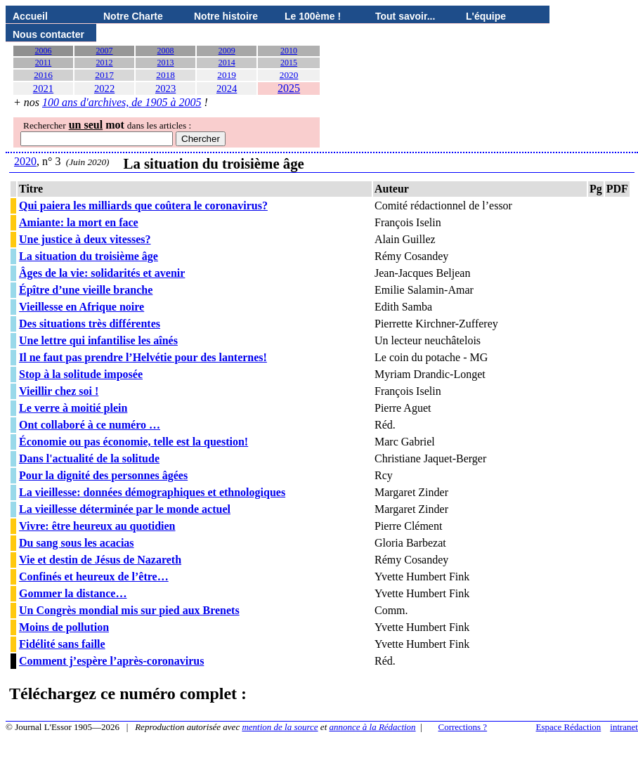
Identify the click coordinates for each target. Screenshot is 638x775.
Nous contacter (48, 34)
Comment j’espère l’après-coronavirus (111, 661)
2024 (226, 88)
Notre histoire (226, 16)
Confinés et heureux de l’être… (94, 576)
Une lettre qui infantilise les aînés (98, 340)
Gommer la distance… (72, 593)
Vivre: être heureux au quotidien (97, 526)
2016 (43, 75)
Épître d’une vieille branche (85, 290)
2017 (104, 75)
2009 (227, 51)
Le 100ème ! (313, 16)
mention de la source (280, 727)
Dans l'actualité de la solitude (89, 458)
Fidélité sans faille (62, 644)
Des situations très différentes (89, 324)
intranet (624, 727)
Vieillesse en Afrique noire (81, 307)
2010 (288, 51)
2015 (288, 62)
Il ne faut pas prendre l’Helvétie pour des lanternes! (143, 357)
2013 (165, 62)
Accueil (30, 16)
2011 (43, 62)
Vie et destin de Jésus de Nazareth (100, 560)
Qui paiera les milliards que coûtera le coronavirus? (143, 205)
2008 (165, 51)
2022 (104, 88)
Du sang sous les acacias (76, 543)
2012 (104, 62)
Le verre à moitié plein (73, 408)
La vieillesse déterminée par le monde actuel (124, 509)
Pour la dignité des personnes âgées (103, 475)
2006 (43, 51)
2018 (165, 75)
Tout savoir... (405, 16)
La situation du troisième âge (88, 256)
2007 (104, 51)
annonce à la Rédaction (373, 727)
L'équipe (486, 16)
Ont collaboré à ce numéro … (89, 425)
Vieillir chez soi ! (58, 391)
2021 (43, 88)
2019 (226, 75)
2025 (289, 88)
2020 (289, 75)
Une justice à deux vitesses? (85, 239)
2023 (165, 88)
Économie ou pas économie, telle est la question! (133, 442)
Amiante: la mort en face (78, 222)
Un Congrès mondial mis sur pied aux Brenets (129, 610)
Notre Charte (133, 16)
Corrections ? (462, 727)
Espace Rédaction (568, 727)
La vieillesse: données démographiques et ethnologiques (152, 492)
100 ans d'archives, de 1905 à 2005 (121, 102)
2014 (227, 62)
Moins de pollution (64, 627)
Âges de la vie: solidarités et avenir (102, 273)
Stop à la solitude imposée (81, 374)
